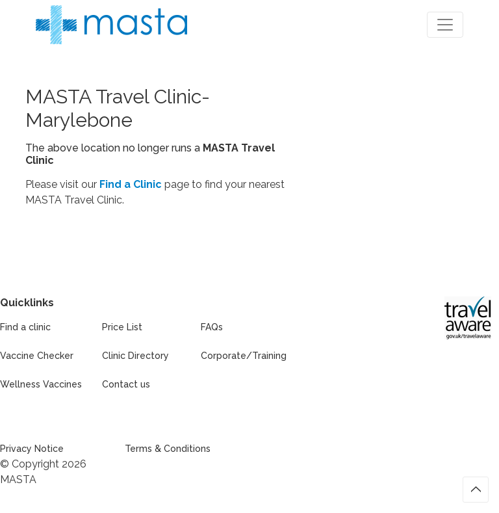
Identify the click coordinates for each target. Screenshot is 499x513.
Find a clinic (25, 327)
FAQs (212, 327)
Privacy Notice (32, 448)
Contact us (126, 384)
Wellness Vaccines (41, 384)
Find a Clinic (130, 184)
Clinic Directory (135, 355)
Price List (122, 327)
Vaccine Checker (36, 355)
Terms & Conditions (168, 448)
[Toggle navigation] (445, 25)
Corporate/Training (244, 355)
